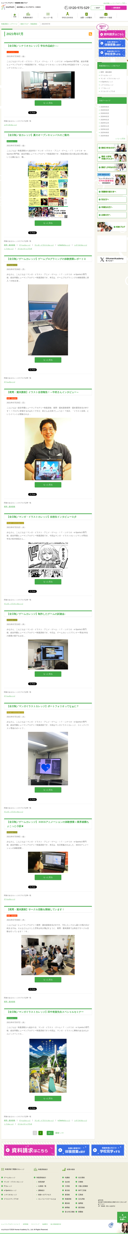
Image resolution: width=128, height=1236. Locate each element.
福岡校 (80, 1203)
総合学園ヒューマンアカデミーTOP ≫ (115, 3)
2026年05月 (105, 107)
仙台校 (67, 1182)
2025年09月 (105, 132)
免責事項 (45, 1224)
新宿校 (67, 1195)
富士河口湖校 (70, 1212)
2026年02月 (105, 116)
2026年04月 (105, 110)
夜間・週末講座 (9, 245)
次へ (50, 1133)
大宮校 (67, 1186)
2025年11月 (105, 126)
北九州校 (81, 1199)
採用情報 (25, 1224)
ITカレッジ (8, 1186)
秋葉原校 (68, 1199)
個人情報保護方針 (56, 1224)
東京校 (67, 1190)
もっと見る (48, 103)
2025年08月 (105, 136)
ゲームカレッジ (24, 245)
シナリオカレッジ (10, 125)
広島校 (80, 1195)
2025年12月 (105, 123)
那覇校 (80, 1212)
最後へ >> (59, 1133)
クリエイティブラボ (25, 249)
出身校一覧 (42, 1186)
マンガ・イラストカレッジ (44, 245)
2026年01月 (105, 120)
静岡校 (67, 1207)
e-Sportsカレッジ (64, 245)
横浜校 (67, 1203)
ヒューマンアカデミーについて (10, 1224)
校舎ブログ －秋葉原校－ (30, 24)
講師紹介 (41, 1190)
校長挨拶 (41, 1182)
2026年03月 (105, 113)
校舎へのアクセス (44, 1195)
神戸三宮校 (82, 1190)
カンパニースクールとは (47, 1199)
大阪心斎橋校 (83, 1186)
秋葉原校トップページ (9, 24)
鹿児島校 (81, 1207)
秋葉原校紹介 (41, 1177)
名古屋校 (81, 1177)
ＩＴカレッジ (9, 249)
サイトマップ (35, 1224)
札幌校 (67, 1177)
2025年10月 (105, 129)
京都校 (80, 1182)
